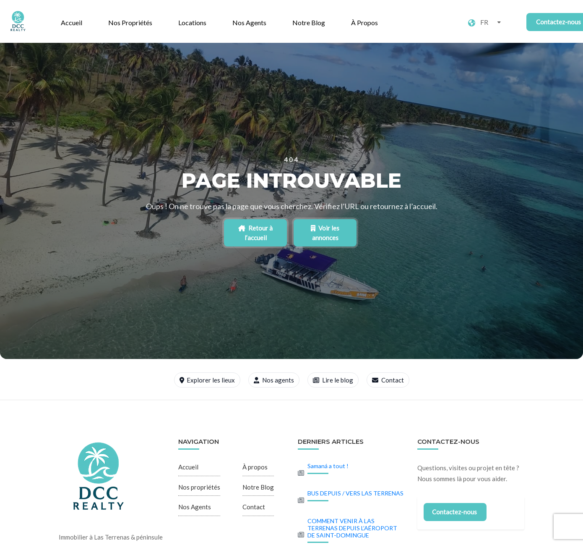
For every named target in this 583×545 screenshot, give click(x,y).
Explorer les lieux (207, 380)
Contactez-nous (454, 512)
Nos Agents (249, 22)
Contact (388, 380)
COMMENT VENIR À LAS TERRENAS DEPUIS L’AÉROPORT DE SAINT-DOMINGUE (352, 528)
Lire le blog (333, 380)
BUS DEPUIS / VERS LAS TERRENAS (355, 493)
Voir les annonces (325, 232)
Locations (192, 22)
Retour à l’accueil (255, 232)
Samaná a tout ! (328, 465)
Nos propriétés (130, 22)
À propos (364, 22)
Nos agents (274, 380)
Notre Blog (308, 22)
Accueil (71, 22)
